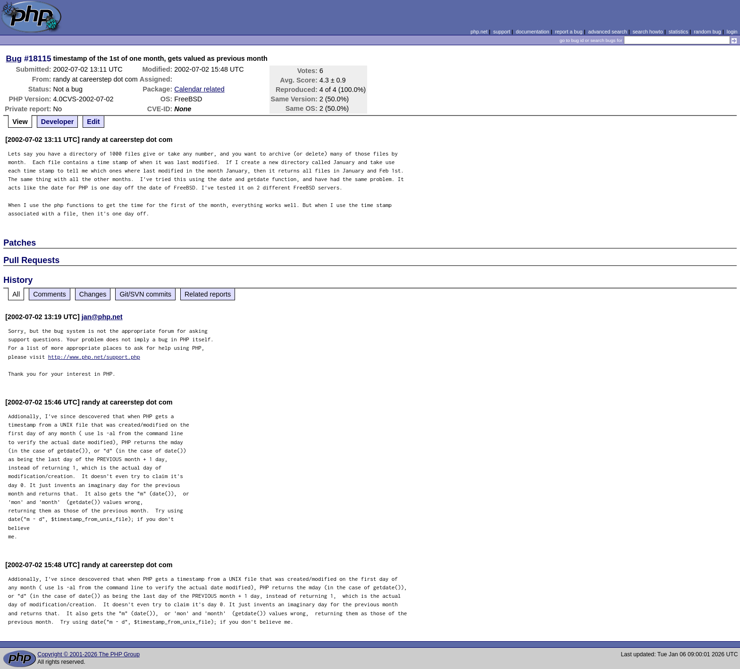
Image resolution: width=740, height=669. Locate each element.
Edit (93, 121)
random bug (707, 31)
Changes (93, 294)
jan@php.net (102, 317)
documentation (532, 31)
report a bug (568, 31)
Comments (49, 294)
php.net (479, 31)
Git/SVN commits (145, 294)
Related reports (208, 294)
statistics (678, 31)
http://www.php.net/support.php (94, 357)
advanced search (607, 31)
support (501, 31)
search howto (647, 31)
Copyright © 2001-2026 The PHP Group (88, 654)
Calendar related (199, 89)
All (16, 294)
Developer (57, 121)
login (732, 31)
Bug (14, 58)
